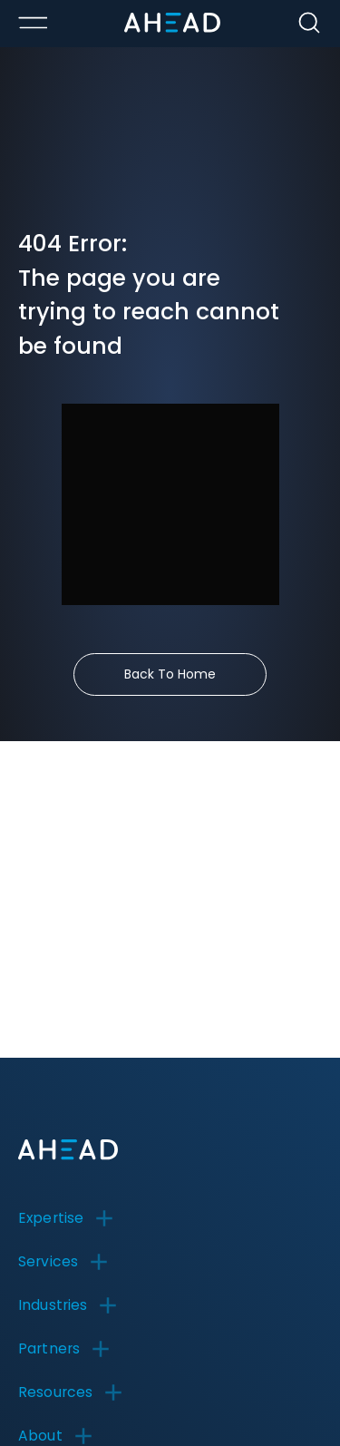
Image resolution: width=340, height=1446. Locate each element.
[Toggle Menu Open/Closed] (32, 22)
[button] (71, 1218)
